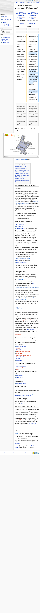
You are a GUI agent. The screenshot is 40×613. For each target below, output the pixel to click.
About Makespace (17, 452)
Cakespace (19, 360)
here (33, 283)
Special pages (5, 39)
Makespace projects (21, 366)
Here (16, 433)
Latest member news (21, 262)
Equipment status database (23, 351)
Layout (18, 358)
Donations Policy (33, 423)
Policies (18, 260)
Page (16, 2)
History (37, 2)
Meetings (23, 403)
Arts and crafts (19, 367)
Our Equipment (20, 224)
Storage (18, 348)
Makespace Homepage (20, 159)
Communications (31, 329)
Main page (4, 16)
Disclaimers (26, 452)
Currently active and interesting (27, 319)
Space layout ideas (21, 346)
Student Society (20, 377)
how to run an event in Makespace (23, 395)
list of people (27, 264)
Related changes (6, 37)
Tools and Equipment (6, 19)
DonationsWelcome (19, 419)
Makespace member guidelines (24, 355)
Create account (29, 0)
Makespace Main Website (22, 258)
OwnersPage (18, 334)
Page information (6, 43)
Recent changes (5, 24)
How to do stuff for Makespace (23, 357)
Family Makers (19, 375)
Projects (4, 17)
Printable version (6, 40)
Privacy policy (7, 452)
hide (25, 164)
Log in (37, 0)
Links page (17, 443)
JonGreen (19, 17)
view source (21, 15)
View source (31, 2)
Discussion (22, 2)
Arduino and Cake (20, 379)
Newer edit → (32, 23)
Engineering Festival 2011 (22, 383)
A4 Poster (18, 309)
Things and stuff (20, 228)
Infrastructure (19, 226)
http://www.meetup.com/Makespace (23, 394)
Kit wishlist (18, 349)
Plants (17, 369)
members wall (30, 269)
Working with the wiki (6, 25)
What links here (5, 36)
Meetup (20, 279)
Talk (23, 17)
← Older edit (21, 23)
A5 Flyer (18, 307)
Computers (19, 353)
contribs (20, 18)
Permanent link (5, 42)
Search (2, 28)
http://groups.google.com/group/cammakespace (26, 287)
